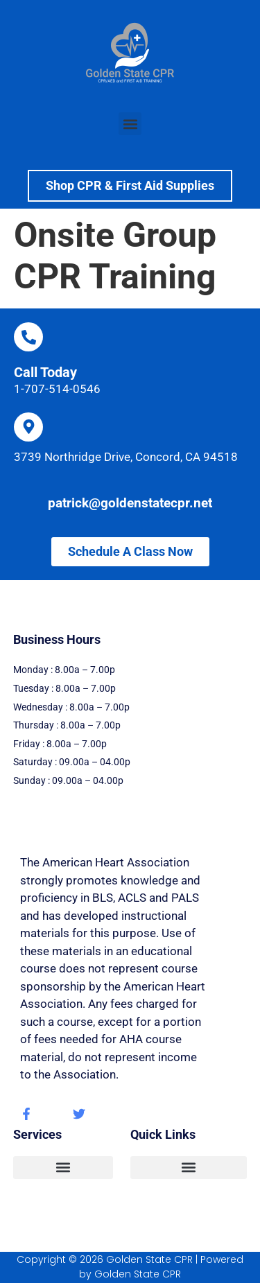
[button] (130, 123)
